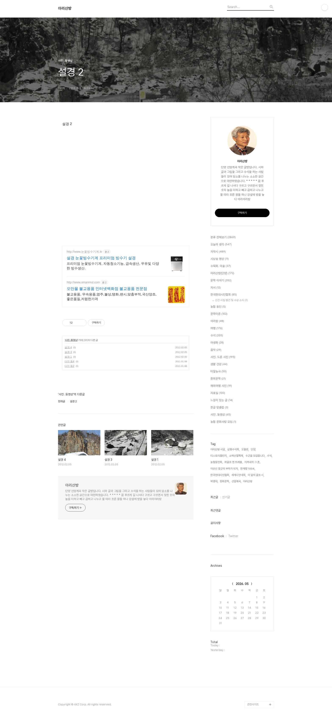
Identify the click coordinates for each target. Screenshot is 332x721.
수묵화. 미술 (220, 266)
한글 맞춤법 (219, 407)
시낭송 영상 (219, 259)
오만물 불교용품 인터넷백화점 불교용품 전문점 (107, 289)
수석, (269, 455)
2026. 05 (242, 584)
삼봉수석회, (233, 449)
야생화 (217, 343)
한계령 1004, (247, 468)
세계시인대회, (238, 475)
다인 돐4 (69, 361)
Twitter (233, 536)
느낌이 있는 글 (221, 400)
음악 (215, 350)
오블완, (245, 449)
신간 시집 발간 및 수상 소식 (231, 300)
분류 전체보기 (223, 237)
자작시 (218, 252)
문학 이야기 (220, 280)
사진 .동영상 (71, 340)
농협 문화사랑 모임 (223, 422)
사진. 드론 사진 (222, 357)
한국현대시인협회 (223, 295)
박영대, (214, 481)
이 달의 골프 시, (256, 475)
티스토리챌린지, (218, 455)
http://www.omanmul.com (83, 282)
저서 (215, 288)
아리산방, (248, 481)
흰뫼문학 (218, 379)
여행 (216, 328)
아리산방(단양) (222, 273)
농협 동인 (218, 307)
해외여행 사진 (221, 386)
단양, (253, 449)
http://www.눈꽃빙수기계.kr (84, 251)
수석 (216, 336)
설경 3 (68, 352)
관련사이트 (253, 704)
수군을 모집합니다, (255, 455)
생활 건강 (218, 364)
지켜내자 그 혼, (252, 462)
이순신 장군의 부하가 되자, (224, 468)
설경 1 (68, 356)
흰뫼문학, (225, 481)
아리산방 (65, 8)
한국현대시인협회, (220, 475)
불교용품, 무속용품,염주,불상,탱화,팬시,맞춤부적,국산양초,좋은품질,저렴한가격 (111, 296)
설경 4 (68, 347)
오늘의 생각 (221, 245)
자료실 (217, 393)
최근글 (214, 497)
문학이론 (218, 314)
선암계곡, (236, 481)
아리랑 (217, 321)
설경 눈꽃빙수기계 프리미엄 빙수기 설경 (101, 258)
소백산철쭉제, (236, 455)
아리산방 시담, (218, 449)
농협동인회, (216, 462)
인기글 (226, 497)
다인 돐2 (69, 366)
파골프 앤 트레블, (233, 462)
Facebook (217, 536)
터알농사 (218, 371)
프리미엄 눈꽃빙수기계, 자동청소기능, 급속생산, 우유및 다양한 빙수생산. (113, 266)
